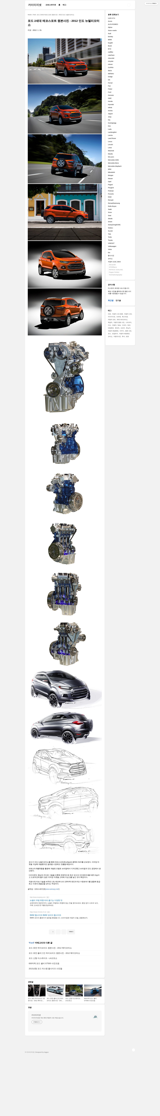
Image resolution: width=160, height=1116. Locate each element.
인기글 (118, 300)
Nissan (110, 178)
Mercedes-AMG (113, 160)
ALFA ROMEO (113, 24)
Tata (109, 234)
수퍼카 (124, 325)
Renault (110, 200)
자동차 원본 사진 (119, 322)
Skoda (110, 218)
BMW (110, 39)
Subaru (110, 228)
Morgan (110, 175)
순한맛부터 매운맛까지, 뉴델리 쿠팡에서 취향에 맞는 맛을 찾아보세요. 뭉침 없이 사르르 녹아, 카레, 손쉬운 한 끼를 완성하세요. (64, 904)
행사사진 (111, 255)
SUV (128, 325)
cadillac (110, 52)
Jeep (109, 117)
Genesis (111, 95)
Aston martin (112, 30)
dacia (110, 70)
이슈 (109, 325)
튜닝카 (128, 328)
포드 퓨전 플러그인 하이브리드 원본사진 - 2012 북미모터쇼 (54, 953)
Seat (109, 215)
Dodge (110, 76)
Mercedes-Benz (113, 163)
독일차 (110, 322)
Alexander (112, 264)
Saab (110, 209)
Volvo (110, 249)
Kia (109, 120)
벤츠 (127, 336)
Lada (109, 129)
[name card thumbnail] (95, 1017)
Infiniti (110, 107)
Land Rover (112, 138)
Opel (109, 181)
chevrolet (111, 58)
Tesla (110, 237)
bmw (119, 325)
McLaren (111, 157)
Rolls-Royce (112, 206)
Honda (110, 101)
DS (109, 80)
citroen (110, 64)
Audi (109, 33)
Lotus (110, 147)
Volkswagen (112, 246)
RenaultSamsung (114, 203)
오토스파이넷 (51, 5)
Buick (110, 46)
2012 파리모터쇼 (122, 319)
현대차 (117, 328)
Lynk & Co (111, 18)
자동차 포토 (112, 319)
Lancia (110, 135)
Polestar (111, 191)
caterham (111, 55)
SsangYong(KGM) (114, 225)
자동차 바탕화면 (124, 333)
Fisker (110, 89)
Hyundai (111, 104)
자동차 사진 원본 (117, 314)
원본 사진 (128, 331)
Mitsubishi (111, 172)
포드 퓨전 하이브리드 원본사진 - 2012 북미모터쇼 (50, 948)
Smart (110, 221)
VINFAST (111, 243)
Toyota (110, 240)
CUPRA (110, 67)
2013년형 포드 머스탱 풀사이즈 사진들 (45, 969)
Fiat (109, 86)
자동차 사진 (128, 314)
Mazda (110, 154)
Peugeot (111, 188)
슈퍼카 (123, 328)
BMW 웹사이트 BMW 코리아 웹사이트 (45, 915)
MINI (109, 169)
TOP (133, 1050)
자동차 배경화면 (113, 331)
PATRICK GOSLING (116, 269)
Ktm (109, 126)
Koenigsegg (112, 123)
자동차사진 (117, 336)
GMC (110, 98)
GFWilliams (113, 267)
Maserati (111, 151)
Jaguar (110, 113)
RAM (109, 197)
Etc (109, 252)
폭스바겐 (125, 316)
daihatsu (111, 73)
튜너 (123, 336)
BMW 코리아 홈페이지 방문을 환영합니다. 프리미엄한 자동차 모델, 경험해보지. (59, 918)
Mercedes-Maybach (115, 166)
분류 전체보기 (113, 15)
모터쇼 (110, 258)
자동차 (114, 325)
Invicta (110, 110)
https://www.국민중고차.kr (38, 912)
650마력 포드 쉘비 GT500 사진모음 (44, 963)
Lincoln (110, 144)
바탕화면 (111, 328)
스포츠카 (128, 322)
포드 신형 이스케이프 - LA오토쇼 (43, 958)
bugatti (110, 43)
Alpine (110, 27)
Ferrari (110, 83)
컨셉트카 (115, 333)
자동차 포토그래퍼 (114, 262)
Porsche (111, 194)
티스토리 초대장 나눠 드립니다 (118, 288)
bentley (110, 36)
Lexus (110, 141)
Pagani (110, 184)
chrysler (110, 61)
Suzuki (110, 231)
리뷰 (109, 314)
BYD (109, 49)
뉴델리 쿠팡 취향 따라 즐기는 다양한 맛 (46, 900)
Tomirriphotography (115, 275)
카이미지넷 (34, 4)
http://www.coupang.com (38, 897)
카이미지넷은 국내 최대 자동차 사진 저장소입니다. (48, 1018)
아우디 (122, 331)
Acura (110, 21)
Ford (31, 943)
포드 (109, 333)
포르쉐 (118, 316)
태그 (64, 5)
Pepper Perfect (114, 272)
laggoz (46, 1052)
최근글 (110, 300)
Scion (110, 212)
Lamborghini (112, 132)
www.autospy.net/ (52, 889)
